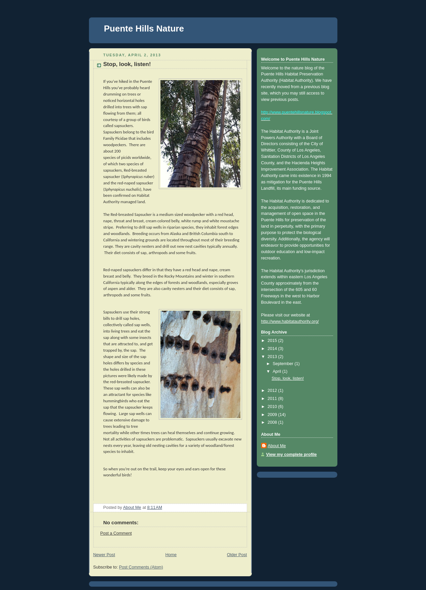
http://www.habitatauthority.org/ (290, 321)
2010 (273, 406)
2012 (273, 390)
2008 (273, 422)
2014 (273, 348)
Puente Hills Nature (144, 28)
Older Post (237, 554)
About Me (277, 446)
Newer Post (104, 554)
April (277, 371)
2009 (273, 414)
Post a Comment (116, 533)
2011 (273, 398)
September (283, 363)
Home (171, 554)
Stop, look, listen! (288, 378)
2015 (273, 340)
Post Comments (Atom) (141, 567)
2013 (273, 356)
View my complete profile (291, 454)
